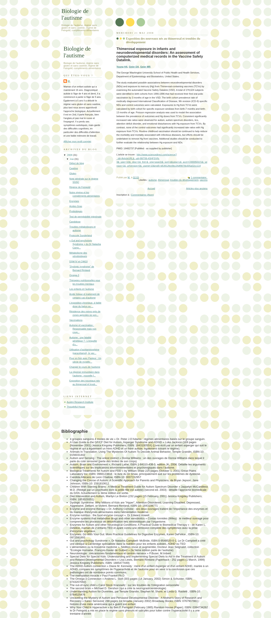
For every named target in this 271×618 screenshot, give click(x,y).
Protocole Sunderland (80, 235)
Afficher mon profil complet (77, 141)
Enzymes (74, 201)
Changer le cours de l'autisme (84, 367)
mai (72, 159)
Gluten (72, 173)
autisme (153, 180)
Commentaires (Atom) (142, 195)
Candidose (75, 221)
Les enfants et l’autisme (81, 289)
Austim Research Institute (80, 402)
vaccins (203, 180)
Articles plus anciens (196, 188)
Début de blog (76, 163)
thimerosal (163, 180)
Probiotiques (75, 211)
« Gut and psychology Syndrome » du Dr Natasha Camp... (85, 244)
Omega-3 (74, 275)
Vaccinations (76, 320)
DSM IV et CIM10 (78, 261)
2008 (70, 155)
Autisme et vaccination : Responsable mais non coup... (82, 328)
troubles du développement (184, 180)
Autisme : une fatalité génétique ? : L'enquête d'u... (83, 341)
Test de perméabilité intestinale (85, 216)
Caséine (73, 168)
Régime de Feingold (79, 187)
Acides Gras (75, 206)
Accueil (151, 188)
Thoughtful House (76, 406)
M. (69, 81)
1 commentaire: (199, 177)
